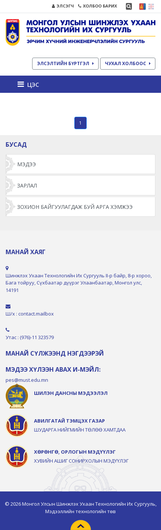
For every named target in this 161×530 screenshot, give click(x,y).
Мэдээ (26, 164)
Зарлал (27, 185)
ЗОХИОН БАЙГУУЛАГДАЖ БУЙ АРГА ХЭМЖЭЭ (75, 206)
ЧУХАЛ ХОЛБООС (128, 63)
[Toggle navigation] (30, 84)
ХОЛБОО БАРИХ (97, 6)
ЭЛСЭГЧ (63, 6)
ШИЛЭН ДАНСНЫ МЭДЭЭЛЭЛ (71, 393)
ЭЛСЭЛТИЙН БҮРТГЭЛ (65, 63)
